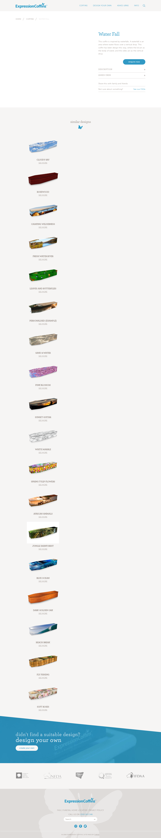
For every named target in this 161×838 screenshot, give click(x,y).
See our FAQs (139, 89)
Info (136, 5)
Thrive (96, 834)
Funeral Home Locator (75, 810)
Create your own (26, 748)
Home (18, 19)
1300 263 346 (86, 814)
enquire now (134, 62)
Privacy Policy (96, 810)
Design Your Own (102, 5)
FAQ (59, 810)
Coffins (30, 19)
